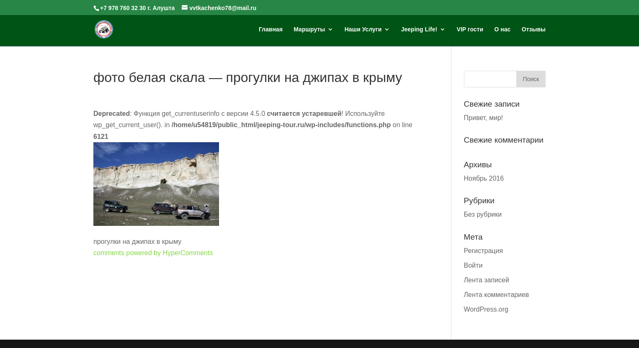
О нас (503, 29)
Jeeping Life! (419, 29)
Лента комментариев (496, 294)
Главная (271, 29)
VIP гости (470, 29)
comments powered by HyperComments (153, 252)
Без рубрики (483, 214)
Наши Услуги (363, 29)
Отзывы (534, 29)
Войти (473, 265)
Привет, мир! (483, 117)
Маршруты (309, 29)
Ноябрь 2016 (484, 178)
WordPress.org (486, 309)
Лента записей (486, 280)
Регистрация (483, 250)
